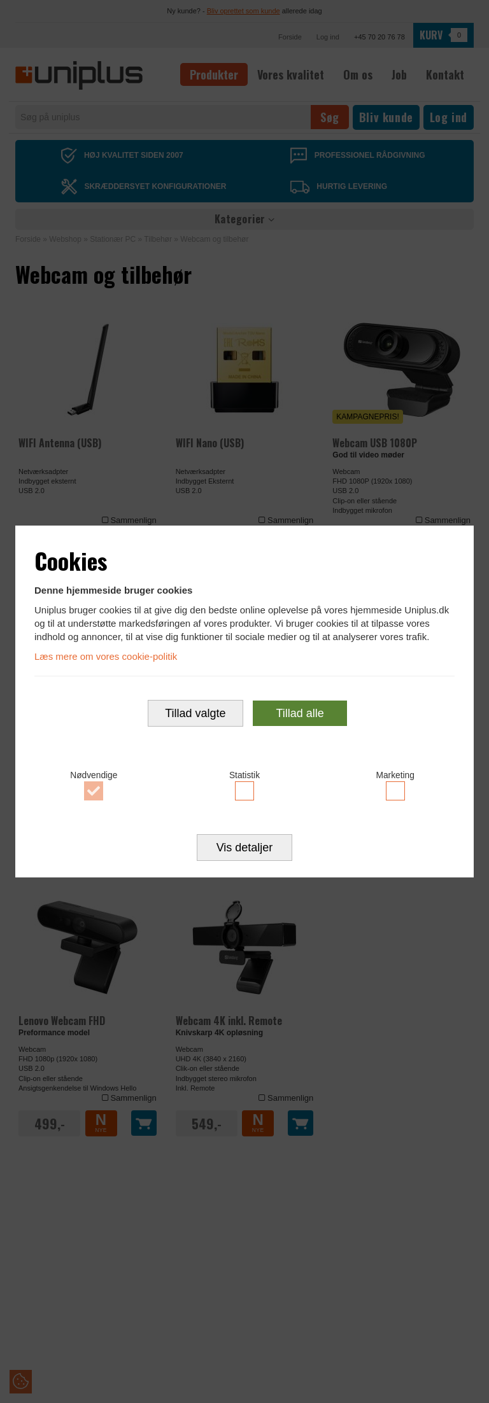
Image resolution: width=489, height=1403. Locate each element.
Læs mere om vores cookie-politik (105, 655)
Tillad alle (299, 714)
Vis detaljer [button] (244, 848)
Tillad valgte (195, 714)
